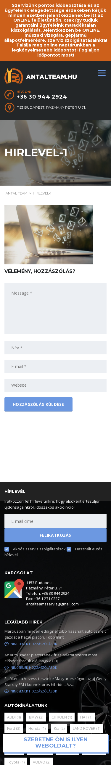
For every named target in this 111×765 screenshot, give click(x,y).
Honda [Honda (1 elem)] (37, 728)
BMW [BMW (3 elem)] (36, 717)
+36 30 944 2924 (42, 97)
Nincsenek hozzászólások (30, 644)
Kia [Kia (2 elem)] (59, 728)
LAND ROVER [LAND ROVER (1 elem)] (86, 728)
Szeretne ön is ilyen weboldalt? (56, 742)
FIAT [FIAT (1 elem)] (86, 717)
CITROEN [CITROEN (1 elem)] (62, 717)
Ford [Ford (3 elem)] (13, 728)
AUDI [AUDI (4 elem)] (14, 717)
